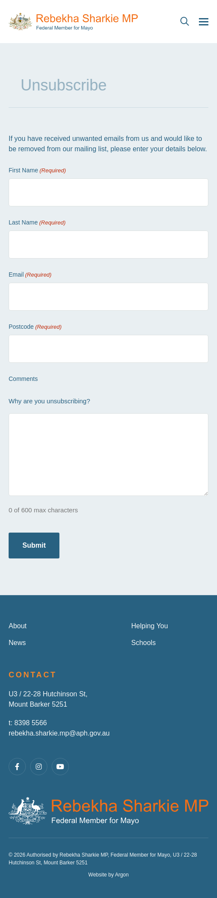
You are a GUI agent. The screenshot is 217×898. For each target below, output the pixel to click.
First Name (37, 170)
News (17, 642)
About (18, 626)
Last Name (37, 222)
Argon (122, 875)
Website (97, 875)
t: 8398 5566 (28, 723)
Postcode (35, 327)
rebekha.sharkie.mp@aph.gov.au (59, 733)
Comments (23, 378)
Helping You (149, 626)
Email (30, 275)
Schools (143, 642)
